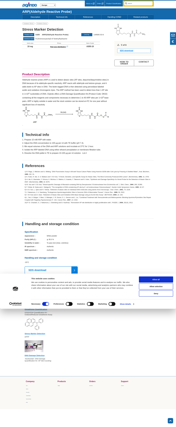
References (88, 17)
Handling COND (114, 17)
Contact (144, 62)
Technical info (62, 17)
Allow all (156, 398)
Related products (140, 17)
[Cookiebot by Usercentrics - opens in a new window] (15, 422)
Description (35, 17)
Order (99, 3)
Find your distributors (58, 47)
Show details (125, 422)
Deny (156, 412)
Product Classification (113, 3)
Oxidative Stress (29, 24)
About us (89, 3)
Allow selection (155, 405)
